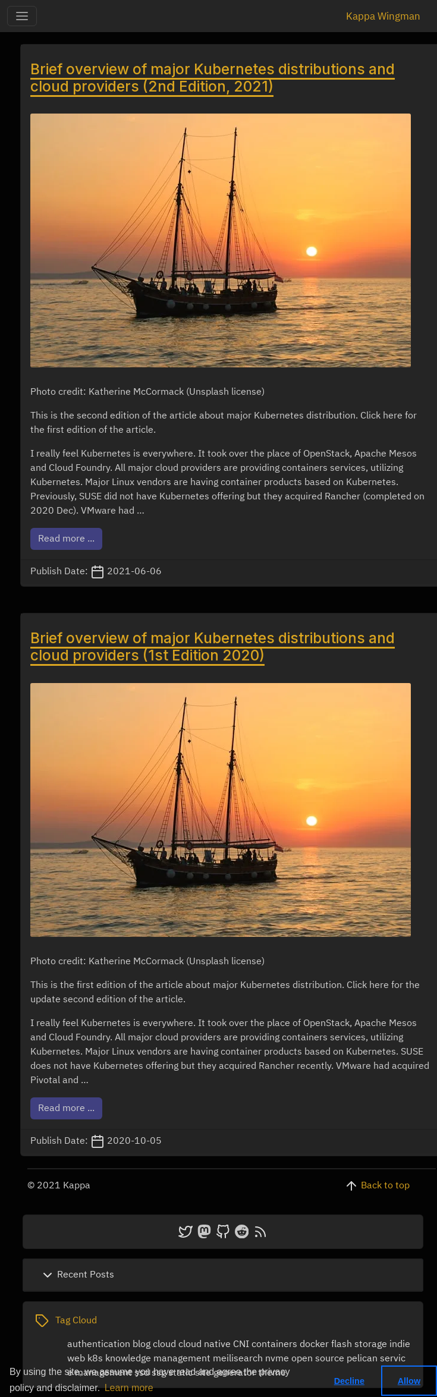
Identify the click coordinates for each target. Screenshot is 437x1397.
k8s (95, 1359)
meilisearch (238, 1359)
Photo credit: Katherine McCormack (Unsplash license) (147, 392)
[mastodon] (204, 1232)
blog (141, 1344)
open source (317, 1359)
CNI (241, 1344)
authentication (98, 1344)
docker (314, 1344)
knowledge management (157, 1359)
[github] (223, 1232)
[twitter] (185, 1232)
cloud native (204, 1344)
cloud (164, 1344)
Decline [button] (349, 1381)
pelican (362, 1359)
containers (274, 1344)
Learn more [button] (129, 1388)
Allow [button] (409, 1381)
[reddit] (242, 1232)
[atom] (260, 1232)
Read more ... (66, 539)
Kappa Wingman (383, 17)
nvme (277, 1359)
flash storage (359, 1344)
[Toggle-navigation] (22, 16)
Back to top (385, 1186)
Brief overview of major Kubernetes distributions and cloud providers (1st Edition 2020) (212, 646)
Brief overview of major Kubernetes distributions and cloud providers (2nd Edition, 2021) (212, 77)
